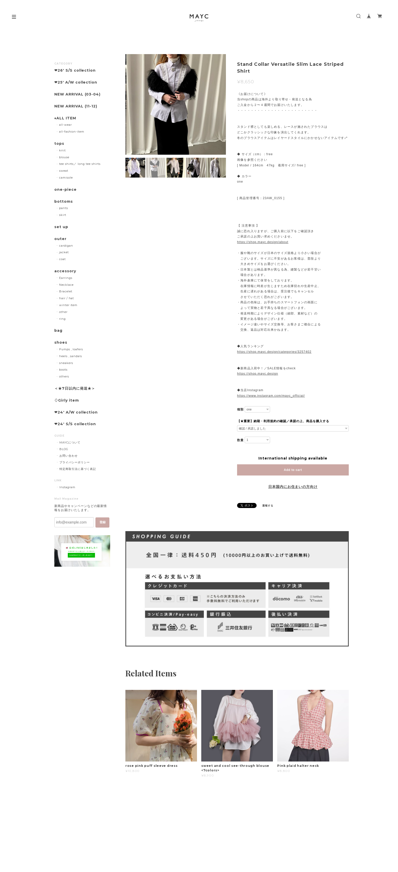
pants (63, 208)
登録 (103, 522)
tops (59, 143)
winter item (68, 305)
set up (61, 227)
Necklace (66, 285)
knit (62, 150)
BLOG (63, 449)
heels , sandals (70, 356)
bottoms (63, 201)
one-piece (65, 189)
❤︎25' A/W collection (75, 82)
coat (62, 259)
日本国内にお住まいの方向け (293, 487)
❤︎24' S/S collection (75, 424)
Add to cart (293, 470)
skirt (62, 215)
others (64, 376)
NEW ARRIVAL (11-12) (75, 106)
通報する (267, 505)
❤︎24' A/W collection (76, 412)
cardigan (66, 245)
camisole (66, 177)
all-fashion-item (71, 131)
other (63, 312)
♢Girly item (66, 400)
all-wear (65, 124)
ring (62, 319)
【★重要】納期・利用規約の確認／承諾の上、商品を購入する (283, 421)
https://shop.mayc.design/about (262, 242)
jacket (64, 252)
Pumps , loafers (71, 349)
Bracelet (65, 291)
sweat (63, 170)
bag (58, 330)
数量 (240, 440)
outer (60, 239)
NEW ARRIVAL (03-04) (77, 94)
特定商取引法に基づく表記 (77, 469)
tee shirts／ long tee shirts (80, 164)
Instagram (67, 487)
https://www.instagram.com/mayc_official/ (271, 396)
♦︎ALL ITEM (65, 118)
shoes (60, 342)
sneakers (66, 363)
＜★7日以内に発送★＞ (74, 388)
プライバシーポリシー (74, 462)
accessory (65, 271)
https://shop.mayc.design (257, 373)
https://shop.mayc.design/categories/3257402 (274, 352)
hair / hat (66, 298)
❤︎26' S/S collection (75, 70)
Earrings (65, 278)
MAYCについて (69, 442)
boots (63, 369)
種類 (240, 409)
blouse (64, 157)
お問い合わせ (68, 455)
